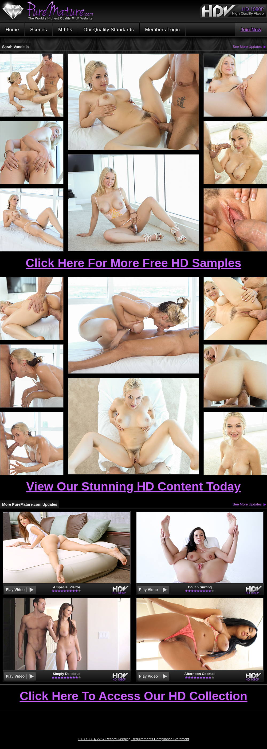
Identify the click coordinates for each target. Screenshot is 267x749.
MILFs (65, 29)
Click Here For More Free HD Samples (133, 263)
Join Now (251, 29)
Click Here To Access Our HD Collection (134, 696)
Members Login (162, 29)
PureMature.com (50, 10)
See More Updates (247, 47)
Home (12, 29)
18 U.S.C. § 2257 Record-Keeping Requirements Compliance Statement (133, 739)
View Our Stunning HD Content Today (133, 486)
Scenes (38, 29)
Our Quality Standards (109, 29)
